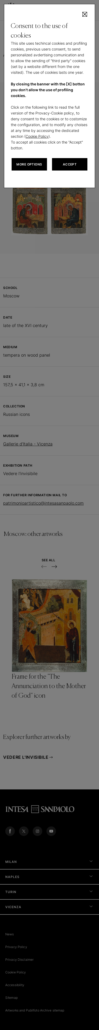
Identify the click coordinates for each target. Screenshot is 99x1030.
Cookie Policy (37, 136)
